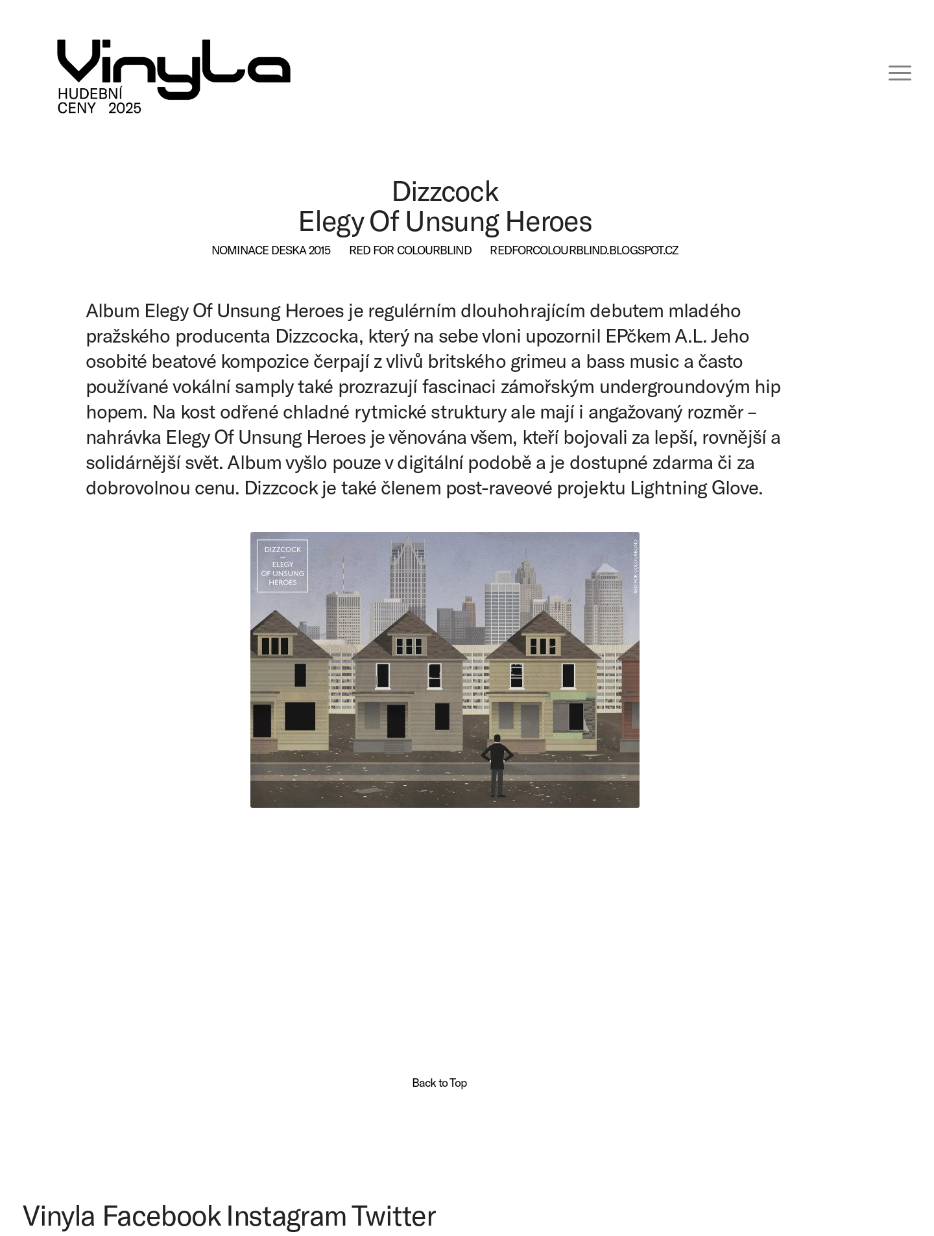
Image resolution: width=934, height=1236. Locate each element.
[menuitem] (891, 71)
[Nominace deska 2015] (270, 250)
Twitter (394, 1214)
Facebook (160, 1214)
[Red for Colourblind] (410, 250)
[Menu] (891, 71)
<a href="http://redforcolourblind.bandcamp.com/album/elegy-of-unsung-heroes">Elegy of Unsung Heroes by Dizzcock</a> (439, 896)
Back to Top (439, 1082)
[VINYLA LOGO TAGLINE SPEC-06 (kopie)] (174, 71)
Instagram (286, 1214)
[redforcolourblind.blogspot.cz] (584, 250)
